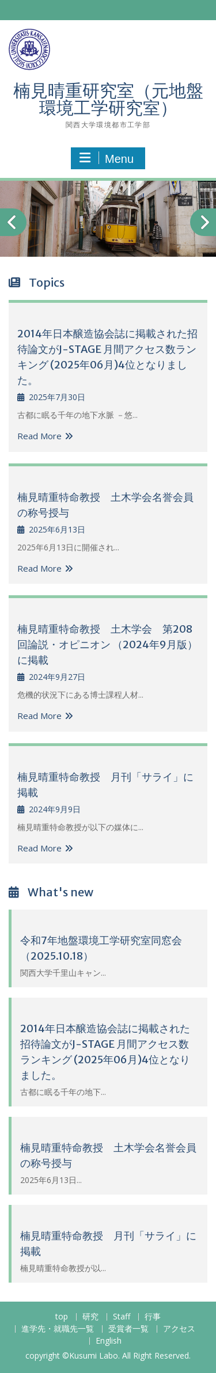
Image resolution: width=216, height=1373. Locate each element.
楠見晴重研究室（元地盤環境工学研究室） (108, 99)
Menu (106, 158)
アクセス (179, 1329)
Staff (121, 1317)
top (61, 1317)
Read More (39, 436)
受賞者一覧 (128, 1329)
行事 (153, 1317)
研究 (90, 1317)
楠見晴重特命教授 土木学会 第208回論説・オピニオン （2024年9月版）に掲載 (107, 644)
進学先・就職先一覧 (57, 1329)
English (109, 1341)
